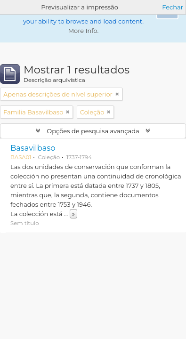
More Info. (83, 30)
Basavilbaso (32, 148)
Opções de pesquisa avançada (93, 131)
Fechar (172, 7)
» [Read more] (73, 214)
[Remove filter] (117, 94)
